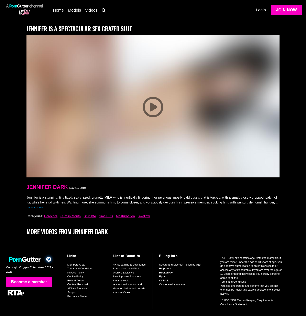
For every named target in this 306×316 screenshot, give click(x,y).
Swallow (144, 216)
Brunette (90, 216)
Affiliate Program (77, 288)
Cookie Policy (75, 276)
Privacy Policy (75, 272)
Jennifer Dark (47, 187)
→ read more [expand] (35, 207)
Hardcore (50, 216)
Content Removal (77, 284)
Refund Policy (75, 280)
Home (58, 10)
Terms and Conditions (80, 268)
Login (261, 10)
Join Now (286, 10)
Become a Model (77, 296)
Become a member (29, 281)
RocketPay (166, 272)
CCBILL (164, 280)
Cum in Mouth (71, 216)
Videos (91, 10)
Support (72, 292)
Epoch (163, 276)
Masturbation (125, 216)
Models (74, 10)
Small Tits (106, 216)
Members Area (76, 264)
